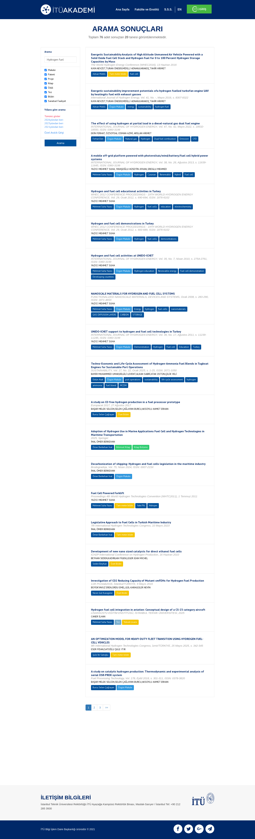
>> (106, 707)
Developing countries (103, 276)
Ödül (50, 87)
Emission (184, 138)
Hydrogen (145, 138)
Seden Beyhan (100, 563)
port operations (133, 379)
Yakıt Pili (141, 505)
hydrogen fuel (162, 106)
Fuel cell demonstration (192, 270)
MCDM (123, 385)
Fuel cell (189, 174)
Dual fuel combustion (165, 138)
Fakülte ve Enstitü (147, 9)
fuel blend (111, 385)
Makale (52, 70)
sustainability (144, 106)
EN (180, 9)
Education (184, 346)
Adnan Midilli (99, 73)
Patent (51, 74)
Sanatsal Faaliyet (57, 101)
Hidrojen (153, 505)
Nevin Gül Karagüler (103, 593)
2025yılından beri (53, 123)
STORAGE (137, 314)
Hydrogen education (144, 270)
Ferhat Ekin (98, 138)
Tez (50, 92)
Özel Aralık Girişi (54, 132)
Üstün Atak (98, 379)
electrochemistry (183, 206)
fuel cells (152, 206)
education (166, 206)
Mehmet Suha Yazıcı (102, 174)
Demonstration (141, 346)
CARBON (124, 314)
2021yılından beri (53, 126)
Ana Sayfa (122, 9)
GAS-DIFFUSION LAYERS (104, 314)
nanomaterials (178, 309)
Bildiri (51, 96)
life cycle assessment (172, 379)
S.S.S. (168, 9)
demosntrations (169, 238)
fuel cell (134, 73)
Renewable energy (167, 270)
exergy (131, 106)
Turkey (196, 346)
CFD (195, 138)
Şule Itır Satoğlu (100, 654)
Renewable (165, 174)
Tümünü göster (52, 116)
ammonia (97, 385)
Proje (51, 78)
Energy (137, 309)
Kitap (50, 83)
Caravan (152, 174)
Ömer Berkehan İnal (102, 447)
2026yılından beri (53, 119)
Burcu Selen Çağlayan (103, 414)
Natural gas (131, 138)
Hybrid (178, 174)
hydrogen (149, 309)
